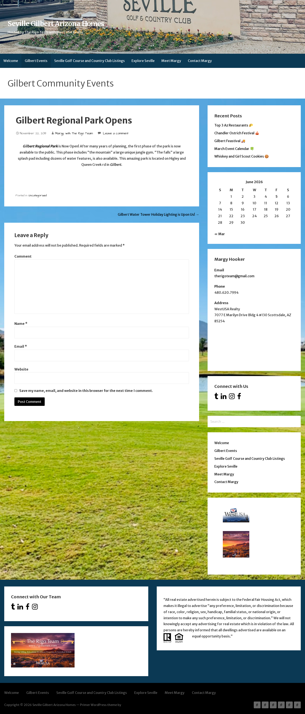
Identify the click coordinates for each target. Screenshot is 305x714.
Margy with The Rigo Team (74, 133)
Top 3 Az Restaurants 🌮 (233, 125)
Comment (23, 256)
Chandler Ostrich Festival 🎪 (236, 133)
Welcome (10, 61)
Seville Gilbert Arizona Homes (56, 23)
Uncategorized (38, 195)
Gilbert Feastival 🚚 (229, 141)
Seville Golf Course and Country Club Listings (89, 61)
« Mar (219, 234)
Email (20, 346)
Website (21, 369)
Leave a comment (115, 133)
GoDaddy (128, 705)
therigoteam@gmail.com (234, 276)
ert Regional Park (43, 146)
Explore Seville (143, 61)
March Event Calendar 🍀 (234, 149)
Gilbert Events (36, 61)
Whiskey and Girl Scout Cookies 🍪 (241, 156)
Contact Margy (200, 61)
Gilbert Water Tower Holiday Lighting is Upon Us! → (158, 214)
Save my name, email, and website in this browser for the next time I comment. (86, 390)
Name (20, 323)
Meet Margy (171, 61)
